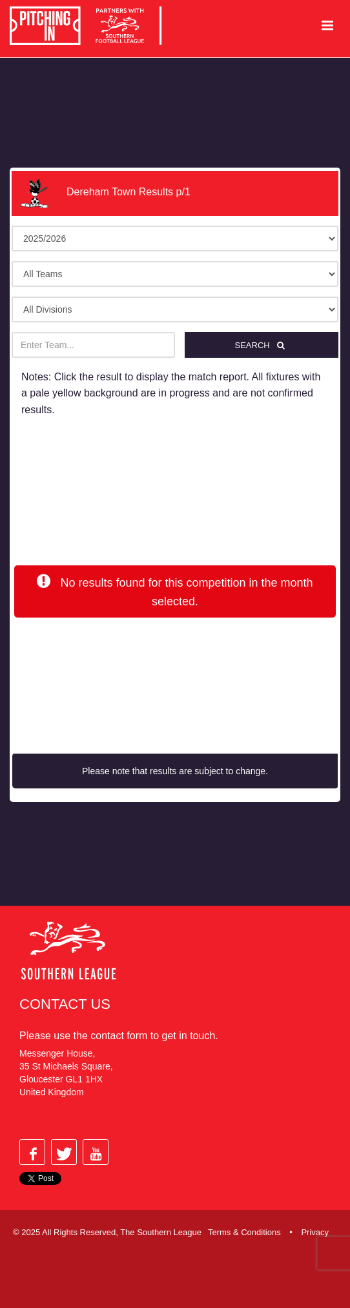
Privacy (315, 1232)
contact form (118, 1035)
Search (261, 345)
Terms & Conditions (244, 1232)
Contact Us (64, 1004)
